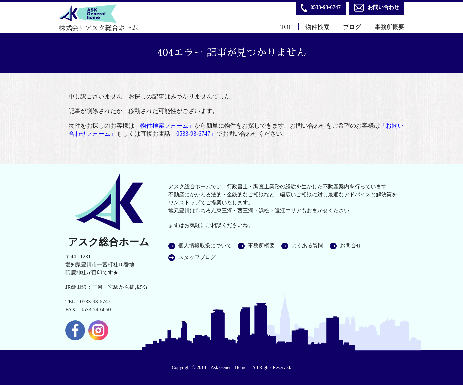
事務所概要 (389, 27)
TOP (286, 27)
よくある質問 (307, 245)
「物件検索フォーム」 (164, 125)
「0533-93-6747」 (193, 133)
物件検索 (317, 27)
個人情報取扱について (205, 245)
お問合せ (350, 245)
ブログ (352, 27)
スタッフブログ (197, 257)
